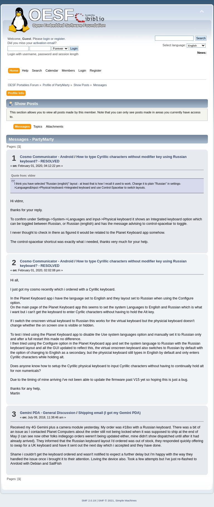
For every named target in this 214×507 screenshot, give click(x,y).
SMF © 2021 (106, 500)
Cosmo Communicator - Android (46, 157)
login (46, 38)
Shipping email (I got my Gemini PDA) (109, 413)
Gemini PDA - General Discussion (47, 413)
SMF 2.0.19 (89, 500)
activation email (44, 43)
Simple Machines (126, 500)
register (59, 38)
